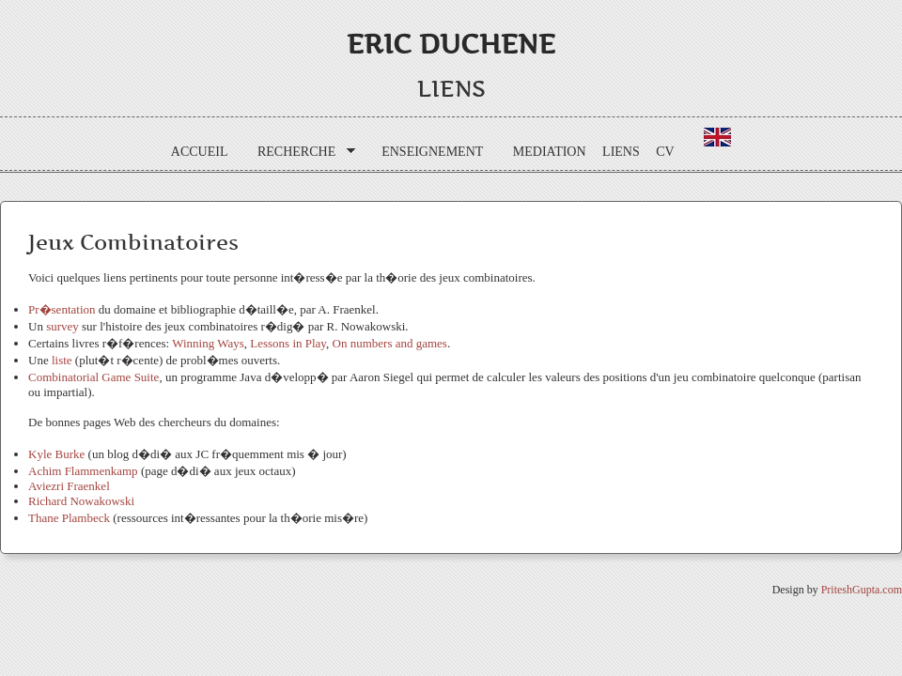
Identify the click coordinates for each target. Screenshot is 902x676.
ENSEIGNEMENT (432, 152)
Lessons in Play (288, 343)
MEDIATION (549, 152)
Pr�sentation (63, 309)
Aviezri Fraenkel (69, 486)
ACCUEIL (199, 152)
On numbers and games (390, 343)
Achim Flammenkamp (83, 471)
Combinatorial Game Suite (93, 377)
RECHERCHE (299, 152)
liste (63, 360)
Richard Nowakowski (81, 501)
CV (665, 152)
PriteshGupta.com (861, 589)
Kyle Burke (56, 454)
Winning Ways (208, 343)
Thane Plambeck (69, 518)
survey (64, 326)
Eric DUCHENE (451, 44)
